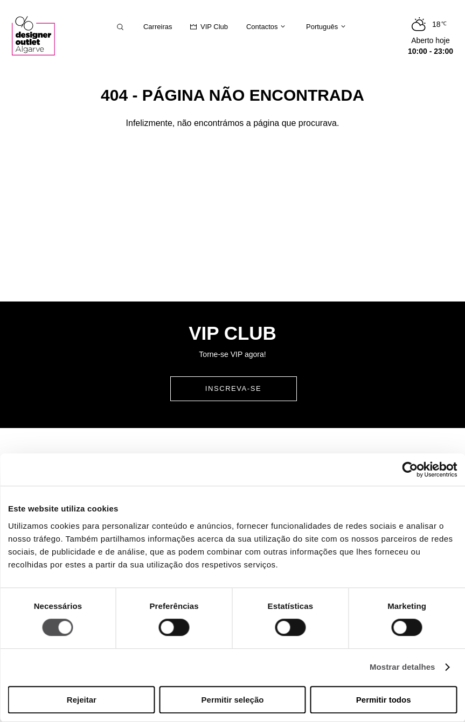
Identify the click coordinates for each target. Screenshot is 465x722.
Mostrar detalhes (402, 667)
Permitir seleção (233, 699)
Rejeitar (81, 699)
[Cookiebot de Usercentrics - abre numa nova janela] (410, 469)
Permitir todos (383, 699)
